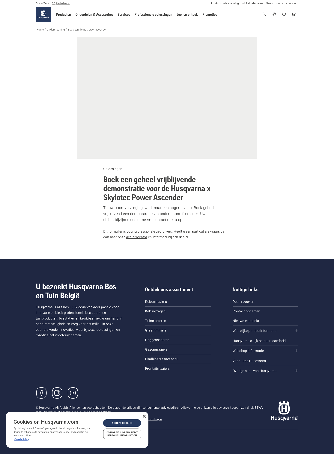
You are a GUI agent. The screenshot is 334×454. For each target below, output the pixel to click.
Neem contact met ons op (281, 3)
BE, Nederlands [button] (61, 3)
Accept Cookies (122, 423)
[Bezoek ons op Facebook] (41, 393)
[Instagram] (57, 393)
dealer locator (136, 237)
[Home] (43, 14)
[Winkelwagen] (293, 14)
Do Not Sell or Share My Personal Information (122, 434)
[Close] (144, 416)
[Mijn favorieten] (283, 14)
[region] (77, 429)
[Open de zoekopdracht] (264, 14)
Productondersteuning (225, 3)
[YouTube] (73, 393)
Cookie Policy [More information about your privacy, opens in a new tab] (21, 439)
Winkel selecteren (252, 3)
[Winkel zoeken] (274, 14)
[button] (63, 14)
